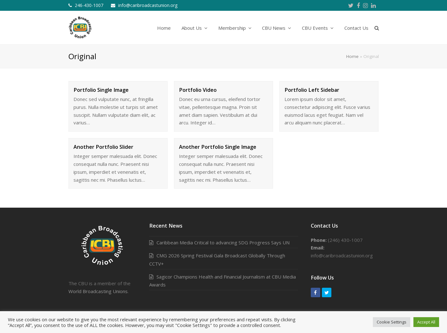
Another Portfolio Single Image (217, 146)
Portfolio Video (198, 89)
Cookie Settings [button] (391, 322)
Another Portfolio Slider (103, 146)
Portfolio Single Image (101, 89)
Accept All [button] (426, 322)
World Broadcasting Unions (98, 291)
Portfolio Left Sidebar (311, 89)
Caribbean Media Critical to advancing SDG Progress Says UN (223, 242)
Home (352, 56)
